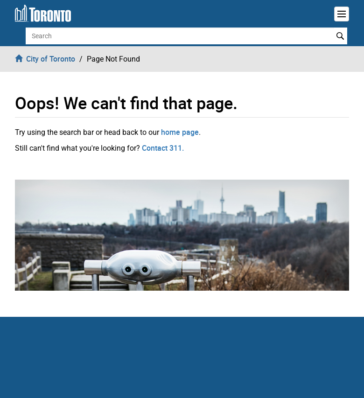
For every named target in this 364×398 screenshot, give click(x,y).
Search (340, 36)
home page (180, 132)
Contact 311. (163, 148)
